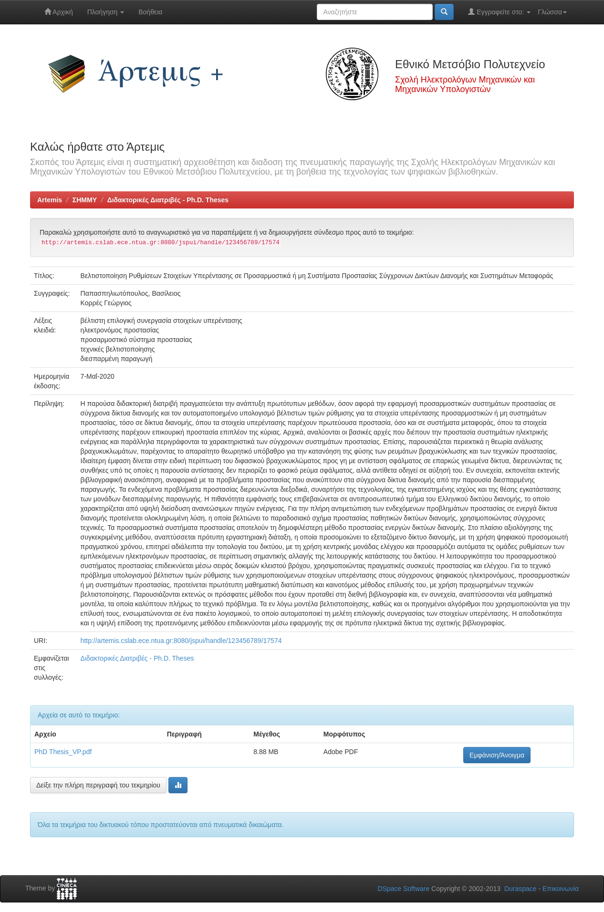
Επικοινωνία (560, 888)
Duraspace (520, 888)
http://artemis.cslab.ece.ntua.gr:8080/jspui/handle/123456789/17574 (181, 640)
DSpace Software (403, 888)
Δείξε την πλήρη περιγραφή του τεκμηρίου (98, 785)
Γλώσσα (552, 12)
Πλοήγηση (106, 12)
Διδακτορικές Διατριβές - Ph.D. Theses (168, 200)
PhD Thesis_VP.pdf (63, 752)
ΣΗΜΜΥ (85, 200)
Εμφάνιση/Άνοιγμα (496, 755)
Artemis (49, 200)
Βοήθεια (150, 12)
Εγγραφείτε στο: (499, 12)
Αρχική (58, 12)
